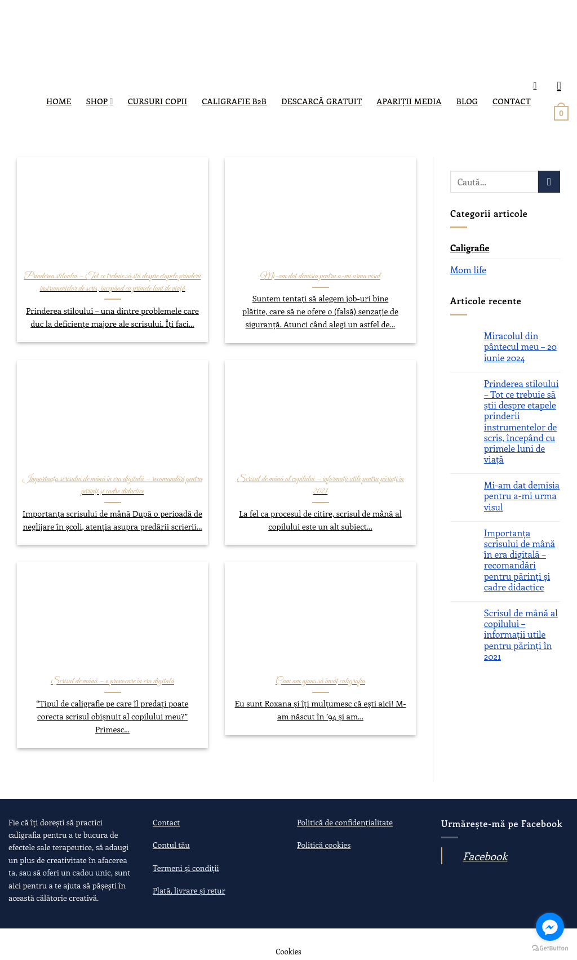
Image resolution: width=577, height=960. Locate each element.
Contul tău (171, 844)
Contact (511, 100)
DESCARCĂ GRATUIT (321, 100)
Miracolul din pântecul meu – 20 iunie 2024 (520, 346)
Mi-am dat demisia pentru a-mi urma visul (522, 495)
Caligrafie (470, 248)
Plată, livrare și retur (189, 890)
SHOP (99, 100)
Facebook (485, 855)
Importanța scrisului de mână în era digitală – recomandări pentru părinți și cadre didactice (519, 559)
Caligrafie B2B (234, 100)
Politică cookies (323, 844)
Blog (467, 100)
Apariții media (408, 100)
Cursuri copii (158, 100)
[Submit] (549, 182)
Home (59, 100)
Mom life (468, 269)
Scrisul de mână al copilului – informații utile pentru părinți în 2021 (521, 634)
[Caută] (537, 85)
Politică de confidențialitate (345, 822)
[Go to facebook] (550, 927)
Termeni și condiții (186, 868)
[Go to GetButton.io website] (550, 948)
